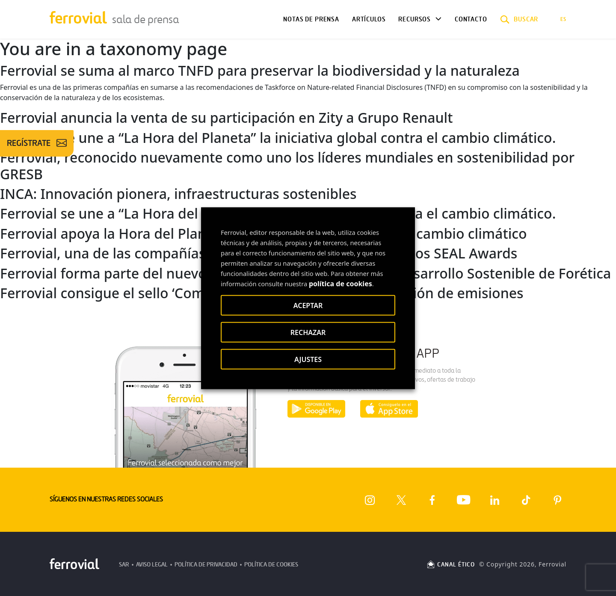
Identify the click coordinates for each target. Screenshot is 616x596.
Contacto (471, 19)
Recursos (414, 19)
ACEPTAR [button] (308, 305)
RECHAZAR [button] (308, 332)
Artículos (368, 19)
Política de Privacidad (206, 564)
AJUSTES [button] (308, 359)
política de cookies (340, 283)
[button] (519, 19)
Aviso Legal (152, 564)
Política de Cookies (271, 564)
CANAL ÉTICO (450, 564)
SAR (124, 564)
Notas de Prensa (311, 19)
